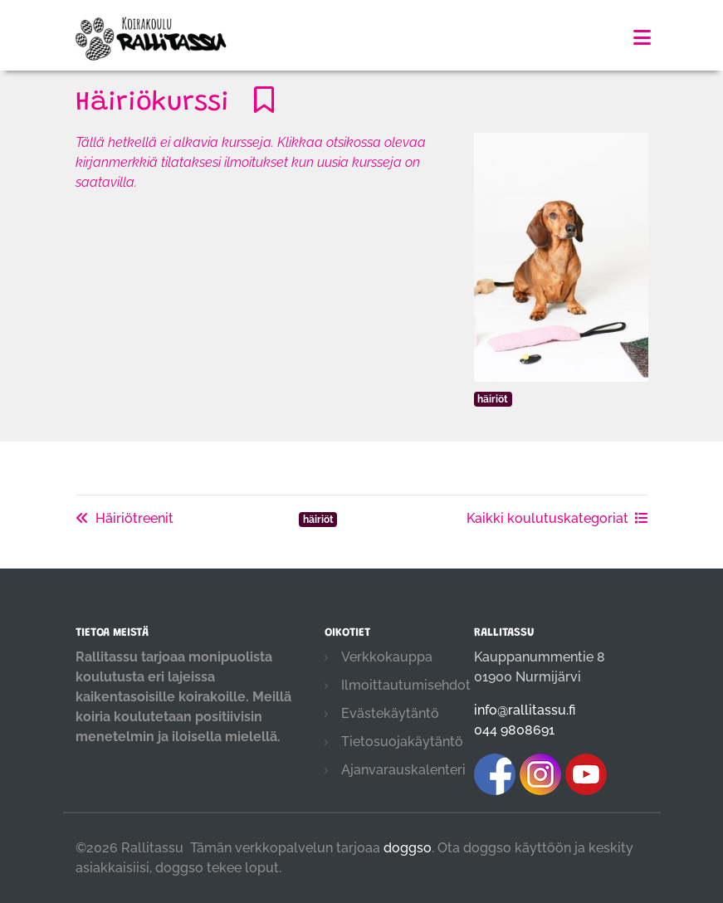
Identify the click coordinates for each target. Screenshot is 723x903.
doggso (407, 848)
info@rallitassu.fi (524, 710)
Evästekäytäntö (390, 713)
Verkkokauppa (386, 657)
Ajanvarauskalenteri (403, 770)
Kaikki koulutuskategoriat (557, 518)
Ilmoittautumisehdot (406, 685)
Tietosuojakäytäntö (402, 741)
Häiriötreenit (124, 518)
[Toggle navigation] (642, 37)
